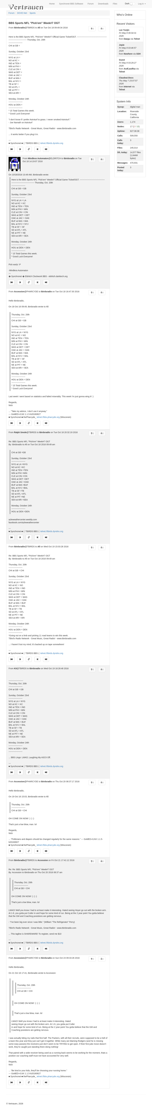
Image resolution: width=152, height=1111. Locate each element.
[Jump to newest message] (46, 149)
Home (52, 4)
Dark (130, 3)
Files (115, 4)
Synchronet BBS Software (71, 4)
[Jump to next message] (37, 149)
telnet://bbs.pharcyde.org (48, 417)
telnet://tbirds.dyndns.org (51, 143)
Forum (91, 4)
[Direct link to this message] (29, 149)
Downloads (103, 4)
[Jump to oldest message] (12, 149)
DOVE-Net (22, 13)
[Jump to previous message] (20, 149)
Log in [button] (142, 4)
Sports (32, 13)
